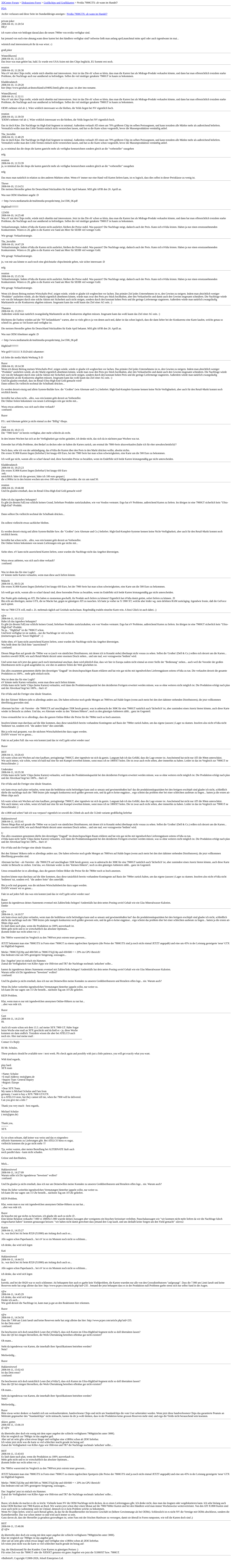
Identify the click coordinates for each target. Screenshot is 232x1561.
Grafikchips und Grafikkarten (59, 2)
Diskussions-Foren (31, 2)
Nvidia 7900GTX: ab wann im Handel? (87, 14)
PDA (3, 8)
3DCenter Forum (10, 2)
